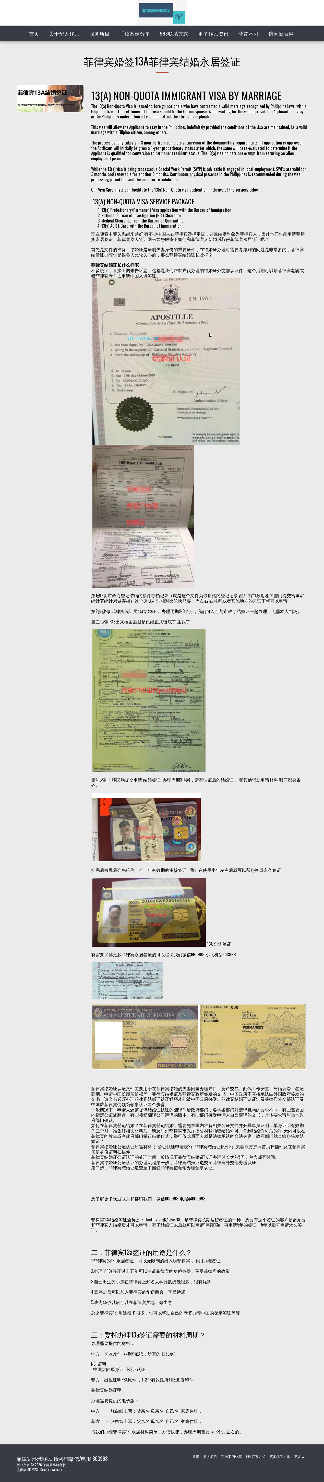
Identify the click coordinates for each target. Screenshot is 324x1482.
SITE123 (32, 1469)
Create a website (51, 1469)
